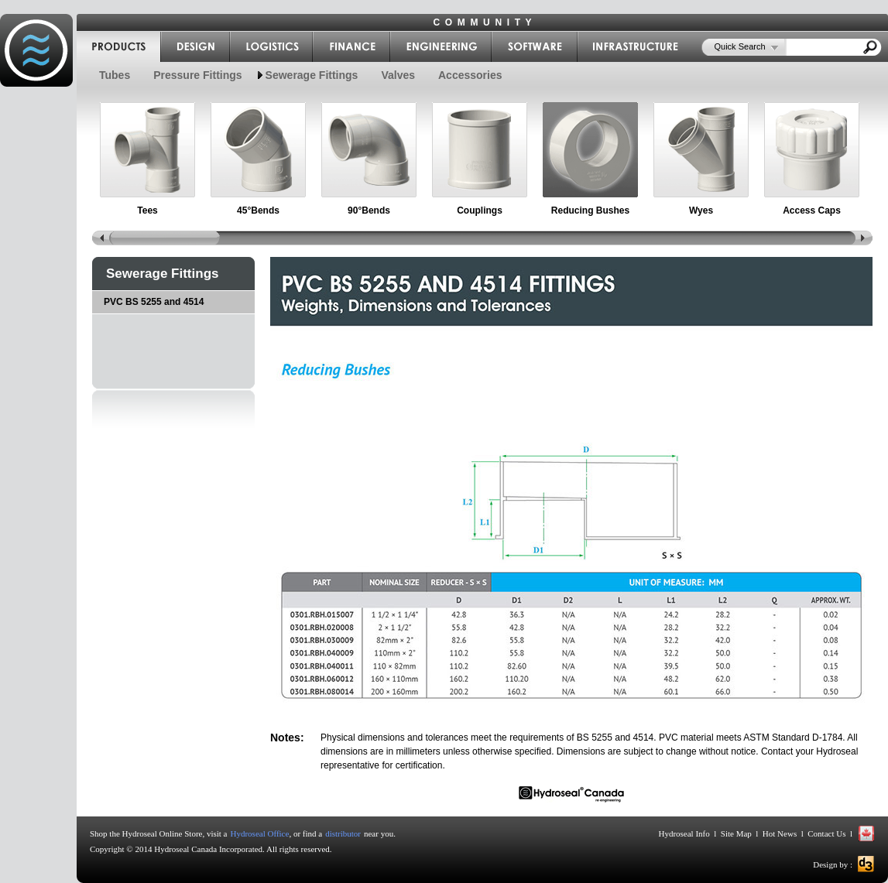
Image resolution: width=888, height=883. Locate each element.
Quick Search (740, 46)
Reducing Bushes (590, 210)
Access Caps (812, 210)
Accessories (470, 75)
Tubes (114, 75)
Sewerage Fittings (312, 75)
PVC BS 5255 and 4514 (154, 301)
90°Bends (369, 210)
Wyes (701, 210)
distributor (343, 833)
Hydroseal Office (260, 833)
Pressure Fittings (197, 75)
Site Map (736, 833)
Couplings (479, 210)
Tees (147, 210)
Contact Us (827, 833)
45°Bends (258, 210)
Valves (398, 75)
